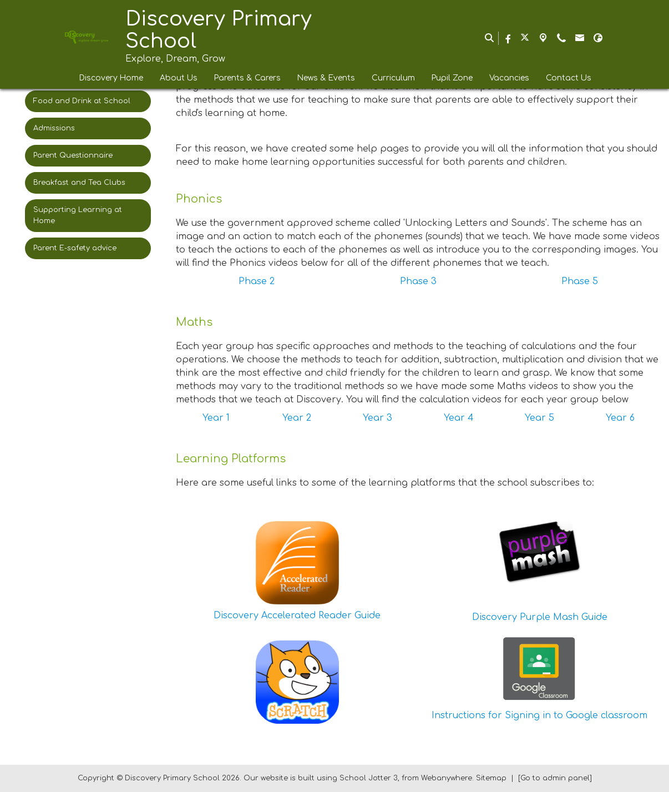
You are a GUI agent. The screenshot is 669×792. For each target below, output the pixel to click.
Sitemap (491, 778)
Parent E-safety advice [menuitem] (74, 248)
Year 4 (459, 418)
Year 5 (539, 418)
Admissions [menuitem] (54, 128)
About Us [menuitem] (178, 78)
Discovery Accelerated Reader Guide (297, 616)
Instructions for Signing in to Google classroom (539, 715)
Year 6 (620, 418)
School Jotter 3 (368, 778)
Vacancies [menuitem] (509, 78)
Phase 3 (418, 281)
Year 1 (216, 418)
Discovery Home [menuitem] (111, 78)
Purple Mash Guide (563, 617)
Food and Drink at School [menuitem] (81, 101)
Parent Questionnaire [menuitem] (73, 155)
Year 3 (377, 418)
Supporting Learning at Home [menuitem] (77, 215)
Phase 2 (257, 281)
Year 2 (296, 418)
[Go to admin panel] (555, 778)
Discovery (494, 617)
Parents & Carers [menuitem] (247, 78)
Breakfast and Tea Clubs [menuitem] (79, 182)
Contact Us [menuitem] (568, 78)
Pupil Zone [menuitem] (452, 78)
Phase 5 (579, 281)
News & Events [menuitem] (326, 78)
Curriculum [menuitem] (393, 78)
